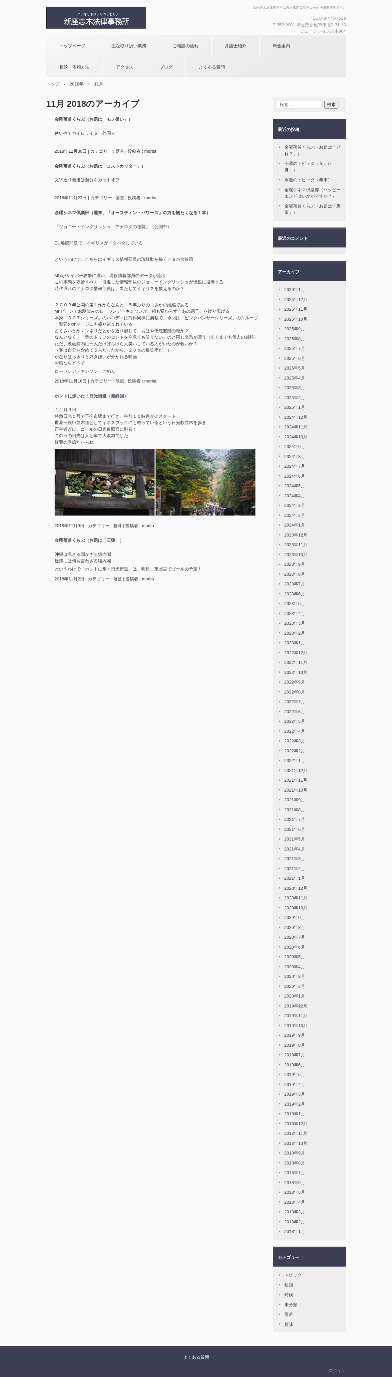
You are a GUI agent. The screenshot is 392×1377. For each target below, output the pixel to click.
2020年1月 (294, 996)
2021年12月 (295, 770)
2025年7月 (294, 348)
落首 (120, 151)
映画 (120, 381)
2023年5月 (294, 603)
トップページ (72, 45)
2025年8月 (294, 338)
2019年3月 (294, 1094)
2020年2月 (294, 986)
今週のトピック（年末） (308, 179)
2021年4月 (294, 848)
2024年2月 (294, 515)
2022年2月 (294, 750)
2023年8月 (294, 574)
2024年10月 (295, 436)
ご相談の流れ (185, 45)
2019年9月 (294, 1035)
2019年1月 (294, 1113)
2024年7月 (294, 466)
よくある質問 (212, 67)
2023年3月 (294, 623)
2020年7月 (294, 937)
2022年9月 (294, 682)
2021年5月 (294, 839)
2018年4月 (294, 1202)
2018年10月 (295, 1143)
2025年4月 (294, 378)
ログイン (337, 1370)
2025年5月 (294, 368)
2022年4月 (294, 731)
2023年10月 (295, 554)
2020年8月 (294, 927)
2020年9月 (294, 917)
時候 (288, 1294)
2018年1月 (294, 1231)
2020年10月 (295, 907)
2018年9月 (294, 1152)
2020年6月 (294, 947)
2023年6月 (294, 593)
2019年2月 (294, 1104)
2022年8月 (294, 691)
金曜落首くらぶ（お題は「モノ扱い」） (94, 119)
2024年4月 (294, 495)
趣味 (117, 525)
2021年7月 (294, 819)
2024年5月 (294, 485)
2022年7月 (294, 701)
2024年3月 (294, 505)
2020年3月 (294, 976)
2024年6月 (294, 476)
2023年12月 (295, 535)
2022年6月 (294, 711)
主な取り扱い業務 (129, 45)
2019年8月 (294, 1045)
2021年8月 (294, 809)
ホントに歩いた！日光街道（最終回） (91, 395)
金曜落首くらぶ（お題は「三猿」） (89, 540)
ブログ (166, 67)
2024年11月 (295, 426)
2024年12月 (295, 417)
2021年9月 (294, 799)
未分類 (290, 1304)
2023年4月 (294, 613)
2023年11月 (295, 544)
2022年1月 (294, 760)
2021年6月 (294, 829)
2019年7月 (294, 1054)
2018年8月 (294, 1162)
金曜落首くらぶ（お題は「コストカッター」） (100, 166)
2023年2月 (294, 633)
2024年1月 (294, 525)
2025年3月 (294, 387)
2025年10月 (295, 319)
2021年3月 (294, 858)
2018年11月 (295, 1133)
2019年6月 (294, 1064)
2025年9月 (294, 328)
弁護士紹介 (235, 45)
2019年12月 (295, 1005)
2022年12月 (295, 652)
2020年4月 (294, 966)
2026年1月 (294, 289)
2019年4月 (294, 1084)
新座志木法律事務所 (118, 18)
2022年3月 (294, 740)
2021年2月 (294, 868)
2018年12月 (295, 1123)
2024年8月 (294, 456)
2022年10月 (295, 672)
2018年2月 (294, 1221)
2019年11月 (295, 1015)
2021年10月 (295, 790)
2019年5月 (294, 1074)
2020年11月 (295, 897)
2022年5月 (294, 721)
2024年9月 (294, 446)
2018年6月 (294, 1182)
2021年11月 (295, 780)
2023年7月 (294, 583)
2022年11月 (295, 662)
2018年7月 (294, 1172)
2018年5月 (294, 1192)
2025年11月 (295, 309)
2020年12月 (295, 888)
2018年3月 (294, 1211)
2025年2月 (294, 397)
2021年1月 (294, 878)
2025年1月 (294, 407)
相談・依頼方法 (74, 67)
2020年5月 (294, 956)
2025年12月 (295, 299)
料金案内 (281, 45)
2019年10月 (295, 1025)
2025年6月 (294, 358)
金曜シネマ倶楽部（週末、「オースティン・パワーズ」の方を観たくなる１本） (132, 212)
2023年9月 (294, 564)
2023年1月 (294, 642)
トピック (293, 1275)
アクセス (124, 67)
